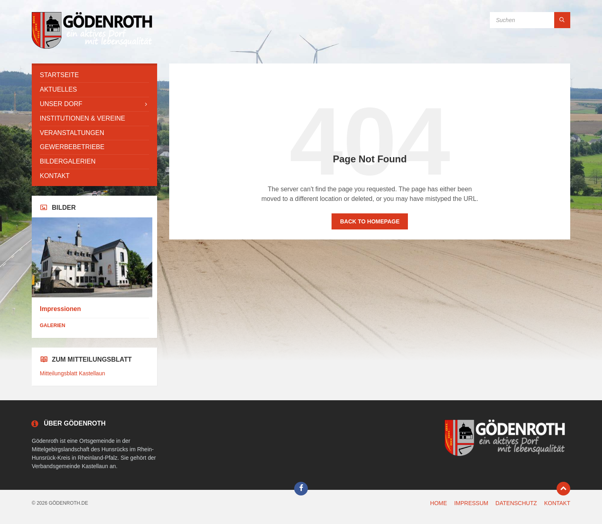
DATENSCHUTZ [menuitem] (516, 503)
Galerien (52, 325)
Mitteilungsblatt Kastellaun (72, 373)
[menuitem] (94, 75)
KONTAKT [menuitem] (557, 503)
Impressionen (60, 308)
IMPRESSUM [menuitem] (471, 503)
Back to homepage (369, 221)
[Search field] (530, 20)
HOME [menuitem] (438, 503)
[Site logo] (92, 47)
